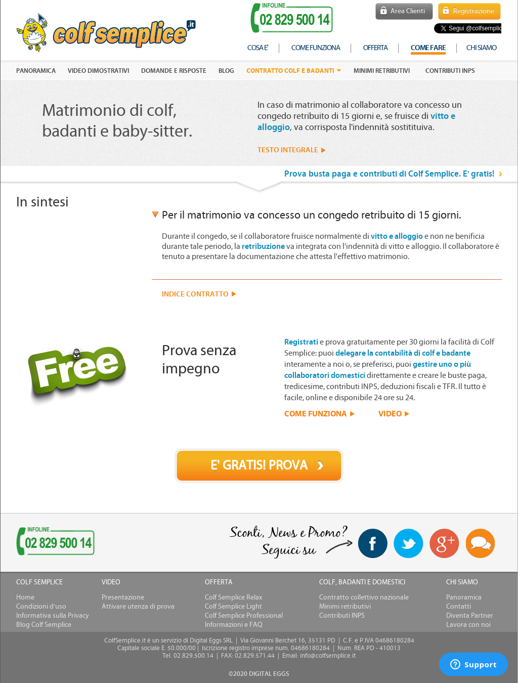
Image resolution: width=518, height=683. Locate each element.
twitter (408, 543)
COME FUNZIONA (315, 413)
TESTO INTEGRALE (287, 150)
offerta (375, 48)
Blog (226, 71)
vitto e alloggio (397, 236)
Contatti (458, 607)
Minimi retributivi (382, 71)
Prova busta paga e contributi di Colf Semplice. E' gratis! (389, 174)
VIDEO (390, 413)
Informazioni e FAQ (234, 625)
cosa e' (257, 48)
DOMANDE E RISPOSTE (173, 71)
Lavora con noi (468, 625)
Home (25, 597)
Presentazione (123, 597)
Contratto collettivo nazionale (364, 597)
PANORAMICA (36, 71)
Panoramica (464, 597)
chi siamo (481, 48)
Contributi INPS (450, 71)
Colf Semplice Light (233, 607)
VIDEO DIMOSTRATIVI (98, 71)
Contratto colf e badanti (290, 70)
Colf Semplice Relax (233, 597)
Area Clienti (408, 11)
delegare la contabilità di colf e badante (402, 353)
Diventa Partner (469, 616)
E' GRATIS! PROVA (259, 465)
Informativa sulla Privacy (52, 616)
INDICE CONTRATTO (195, 294)
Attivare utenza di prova (138, 607)
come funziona (315, 48)
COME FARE (428, 48)
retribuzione (263, 246)
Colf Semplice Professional (244, 616)
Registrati (301, 342)
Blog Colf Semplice (43, 625)
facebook (372, 543)
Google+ (444, 544)
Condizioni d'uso (41, 607)
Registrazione (473, 11)
